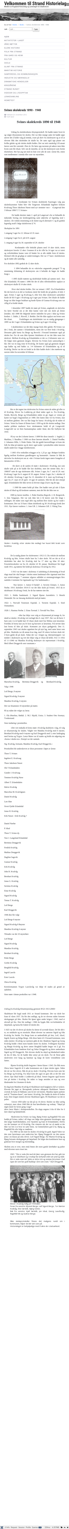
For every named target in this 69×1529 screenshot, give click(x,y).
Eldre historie (12, 48)
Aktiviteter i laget (14, 40)
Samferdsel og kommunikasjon (21, 74)
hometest (9, 100)
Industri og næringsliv (16, 78)
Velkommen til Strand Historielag (35, 3)
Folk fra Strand (13, 51)
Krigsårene (10, 85)
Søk (36, 29)
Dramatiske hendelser (16, 81)
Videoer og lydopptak (16, 93)
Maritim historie (13, 70)
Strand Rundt (12, 89)
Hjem (6, 36)
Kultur (8, 59)
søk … (6, 29)
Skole (7, 63)
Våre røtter (10, 44)
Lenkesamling (11, 96)
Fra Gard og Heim (13, 55)
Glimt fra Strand (13, 66)
